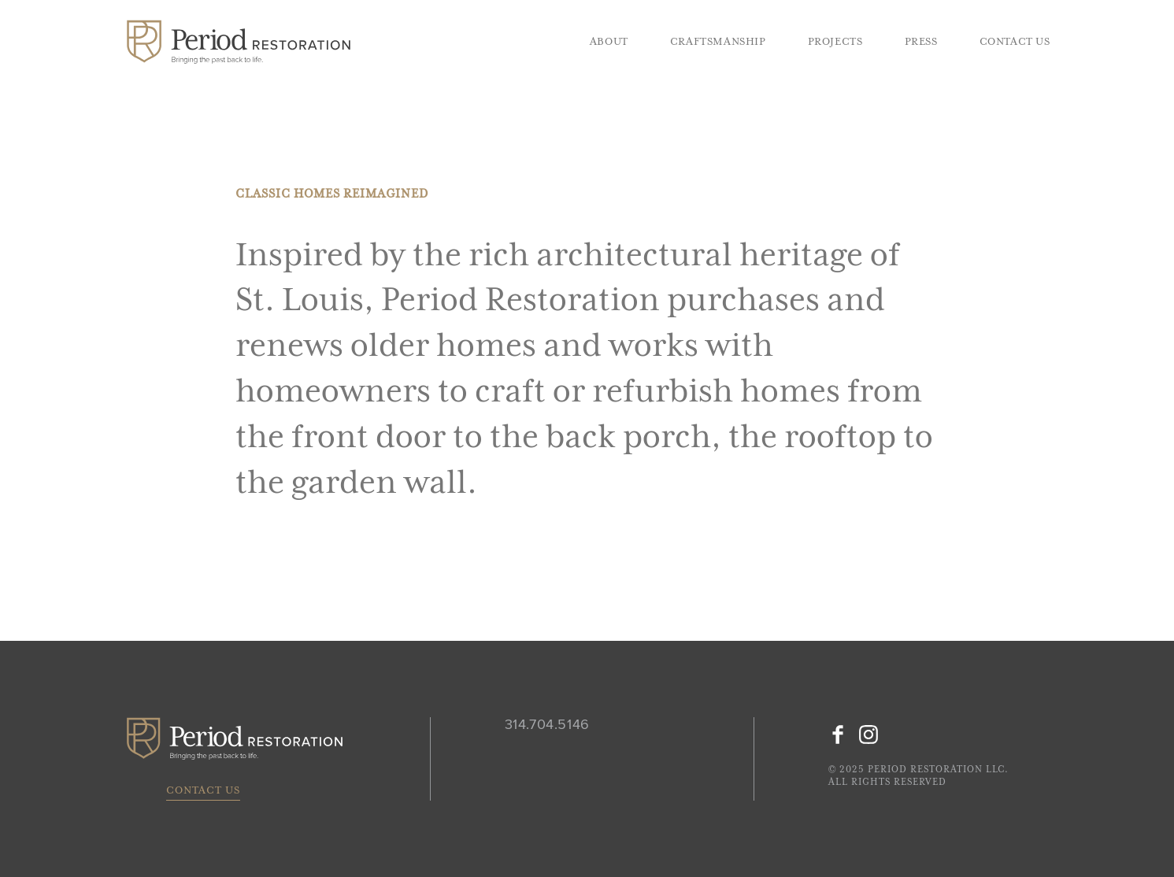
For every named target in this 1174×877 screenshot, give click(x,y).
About (609, 41)
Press (921, 41)
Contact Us (1015, 41)
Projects (835, 41)
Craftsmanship (718, 41)
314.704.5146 (547, 725)
